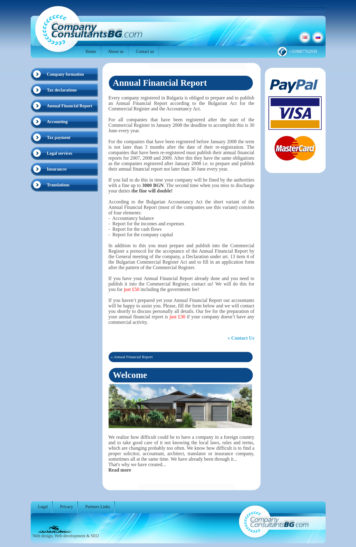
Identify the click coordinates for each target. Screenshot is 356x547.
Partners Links (97, 506)
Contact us (145, 51)
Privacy (66, 506)
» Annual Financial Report (132, 357)
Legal (43, 506)
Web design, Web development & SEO (66, 536)
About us (115, 51)
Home (91, 51)
